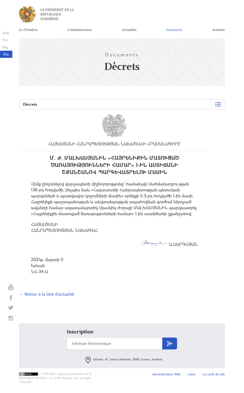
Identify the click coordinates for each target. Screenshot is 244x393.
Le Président (28, 29)
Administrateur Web (166, 374)
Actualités (129, 29)
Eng (5, 47)
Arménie (218, 29)
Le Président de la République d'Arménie (57, 14)
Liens (191, 374)
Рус (5, 40)
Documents (174, 29)
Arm (5, 32)
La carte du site (214, 374)
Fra (6, 54)
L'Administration (79, 29)
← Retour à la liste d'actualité (46, 294)
